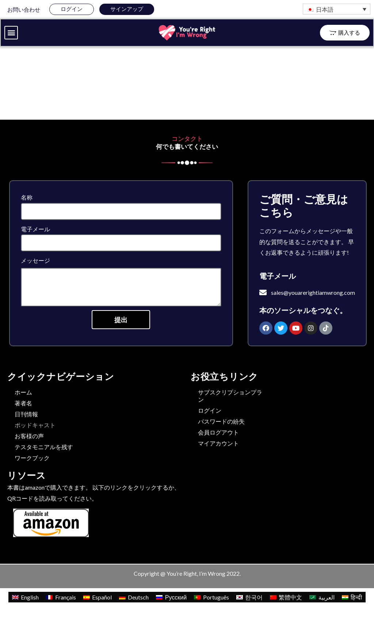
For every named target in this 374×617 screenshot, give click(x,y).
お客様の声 (29, 436)
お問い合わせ (23, 9)
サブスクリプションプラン (230, 396)
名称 (27, 197)
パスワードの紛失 (221, 422)
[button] (11, 33)
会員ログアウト (218, 432)
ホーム (23, 392)
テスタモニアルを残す (44, 447)
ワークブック (32, 458)
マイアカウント (218, 443)
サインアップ (126, 8)
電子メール (35, 229)
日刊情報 (26, 414)
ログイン (72, 8)
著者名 (23, 403)
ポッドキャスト (35, 425)
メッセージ (35, 261)
